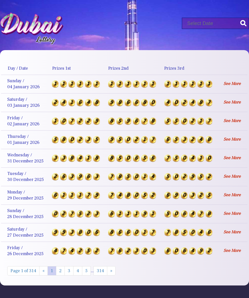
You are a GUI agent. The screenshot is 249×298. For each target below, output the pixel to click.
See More (232, 83)
